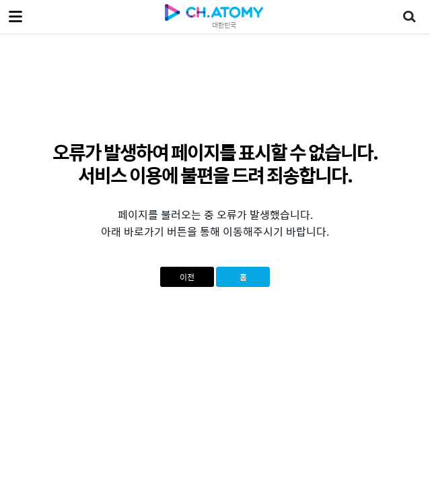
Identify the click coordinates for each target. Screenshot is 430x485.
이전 (187, 277)
